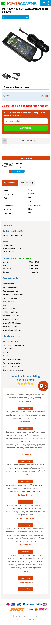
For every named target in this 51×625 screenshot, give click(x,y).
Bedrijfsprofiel (9, 283)
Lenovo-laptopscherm (12, 330)
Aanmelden (25, 127)
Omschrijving (27, 182)
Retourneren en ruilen (12, 363)
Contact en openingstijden (13, 345)
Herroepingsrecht (10, 298)
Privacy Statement (10, 301)
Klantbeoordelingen (11, 291)
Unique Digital (30, 619)
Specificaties (9, 182)
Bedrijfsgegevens (10, 287)
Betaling (6, 352)
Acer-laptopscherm (10, 319)
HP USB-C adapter (10, 326)
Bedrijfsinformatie (10, 341)
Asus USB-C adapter (11, 308)
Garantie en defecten (12, 366)
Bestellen (6, 356)
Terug (15, 17)
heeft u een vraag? (19, 141)
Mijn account (8, 348)
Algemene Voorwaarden (13, 294)
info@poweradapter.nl (12, 236)
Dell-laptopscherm (10, 312)
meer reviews (25, 408)
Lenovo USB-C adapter (12, 323)
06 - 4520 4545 (13, 231)
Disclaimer (7, 305)
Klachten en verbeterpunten (14, 370)
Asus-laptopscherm (11, 315)
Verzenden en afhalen (12, 359)
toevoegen (18, 171)
